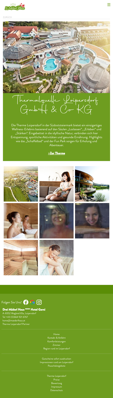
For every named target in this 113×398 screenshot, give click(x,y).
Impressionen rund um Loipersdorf (56, 362)
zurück (7, 17)
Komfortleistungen (56, 341)
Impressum (56, 387)
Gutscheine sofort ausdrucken (56, 359)
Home (56, 334)
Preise (56, 379)
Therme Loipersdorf (56, 376)
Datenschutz (56, 390)
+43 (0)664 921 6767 (17, 317)
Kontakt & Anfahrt (57, 338)
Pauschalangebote (56, 366)
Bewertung (56, 383)
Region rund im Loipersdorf (56, 348)
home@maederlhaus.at (14, 320)
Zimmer (56, 345)
